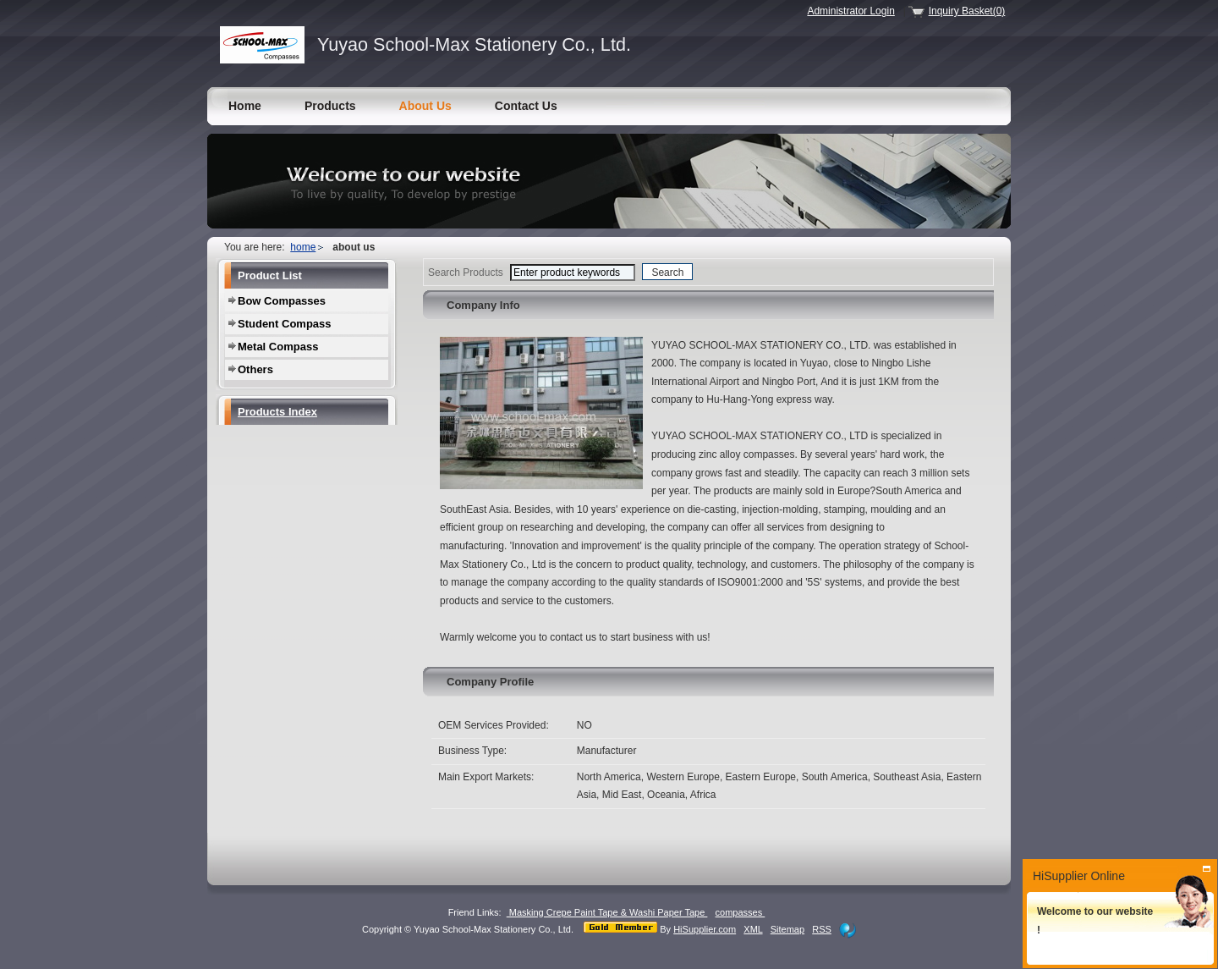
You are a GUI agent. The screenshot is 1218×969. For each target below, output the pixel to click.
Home (244, 106)
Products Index (277, 411)
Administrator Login (850, 11)
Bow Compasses (282, 301)
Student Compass (285, 323)
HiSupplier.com (704, 929)
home (302, 247)
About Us (425, 106)
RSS (821, 929)
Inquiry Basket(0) (967, 11)
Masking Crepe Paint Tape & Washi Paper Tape (607, 912)
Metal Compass (278, 346)
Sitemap (787, 929)
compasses (740, 912)
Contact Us (526, 106)
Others (255, 369)
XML (752, 929)
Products (330, 106)
